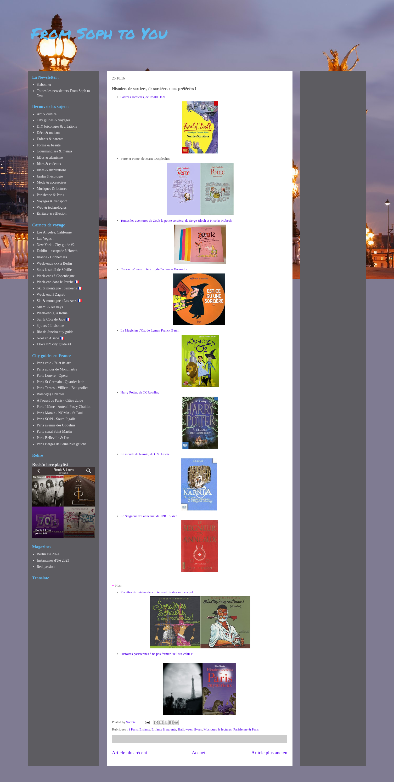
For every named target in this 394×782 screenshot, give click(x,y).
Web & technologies (52, 207)
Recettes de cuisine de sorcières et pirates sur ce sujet (157, 592)
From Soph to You (99, 33)
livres (198, 729)
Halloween (185, 729)
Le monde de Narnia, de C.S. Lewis (145, 454)
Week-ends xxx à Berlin (54, 263)
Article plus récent (129, 752)
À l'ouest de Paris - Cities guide (60, 400)
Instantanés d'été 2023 (53, 560)
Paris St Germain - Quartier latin (61, 382)
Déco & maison (48, 133)
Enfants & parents (163, 729)
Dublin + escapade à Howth (57, 251)
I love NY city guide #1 (54, 344)
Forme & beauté (49, 145)
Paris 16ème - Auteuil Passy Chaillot (64, 407)
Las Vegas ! (45, 239)
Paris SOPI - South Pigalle (56, 419)
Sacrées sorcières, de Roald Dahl (143, 97)
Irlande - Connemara (52, 257)
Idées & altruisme (50, 157)
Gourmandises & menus (54, 151)
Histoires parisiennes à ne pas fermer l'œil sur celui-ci (157, 654)
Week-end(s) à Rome (52, 313)
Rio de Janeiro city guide (55, 332)
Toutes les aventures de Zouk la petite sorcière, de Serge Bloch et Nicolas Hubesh (176, 220)
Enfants (144, 729)
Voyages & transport (52, 201)
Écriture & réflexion (52, 213)
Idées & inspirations (51, 170)
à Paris (133, 729)
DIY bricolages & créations (57, 126)
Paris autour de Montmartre (57, 369)
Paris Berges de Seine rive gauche (62, 444)
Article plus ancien (269, 752)
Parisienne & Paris (246, 729)
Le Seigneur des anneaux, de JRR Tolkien (149, 516)
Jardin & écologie (50, 176)
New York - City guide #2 (56, 245)
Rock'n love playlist (50, 464)
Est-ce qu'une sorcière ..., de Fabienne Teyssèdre (154, 269)
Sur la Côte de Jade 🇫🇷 (54, 319)
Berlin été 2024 (48, 554)
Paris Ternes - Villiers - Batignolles (62, 388)
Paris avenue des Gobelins (56, 425)
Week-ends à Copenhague (56, 276)
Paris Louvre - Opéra (52, 376)
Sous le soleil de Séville (54, 270)
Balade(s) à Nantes (51, 394)
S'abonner (44, 85)
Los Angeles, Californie (54, 232)
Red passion (46, 567)
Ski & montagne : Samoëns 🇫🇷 (59, 288)
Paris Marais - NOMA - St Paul (60, 413)
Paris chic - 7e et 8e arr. (54, 363)
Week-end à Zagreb (51, 294)
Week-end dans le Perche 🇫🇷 (58, 282)
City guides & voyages (53, 120)
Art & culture (47, 114)
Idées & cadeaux (49, 164)
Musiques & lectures (218, 729)
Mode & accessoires (52, 182)
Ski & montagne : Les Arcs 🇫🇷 (59, 301)
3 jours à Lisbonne (50, 326)
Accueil (199, 752)
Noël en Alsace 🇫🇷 (50, 338)
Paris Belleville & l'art (53, 438)
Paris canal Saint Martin (54, 431)
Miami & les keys (50, 307)
